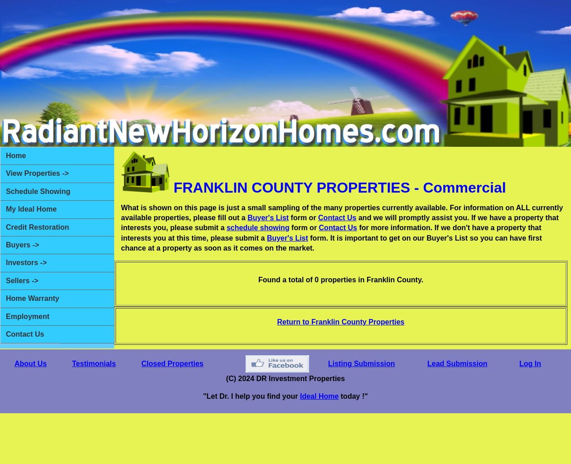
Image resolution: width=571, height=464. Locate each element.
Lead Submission (457, 363)
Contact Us (25, 334)
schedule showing (258, 228)
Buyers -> (22, 245)
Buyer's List (268, 218)
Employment (27, 316)
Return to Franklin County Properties (341, 322)
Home (16, 156)
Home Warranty (32, 298)
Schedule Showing (38, 191)
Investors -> (26, 262)
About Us (31, 363)
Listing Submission (361, 363)
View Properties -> (37, 173)
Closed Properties (172, 363)
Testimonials (94, 363)
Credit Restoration (37, 227)
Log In (530, 363)
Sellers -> (22, 281)
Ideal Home (319, 396)
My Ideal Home (31, 209)
